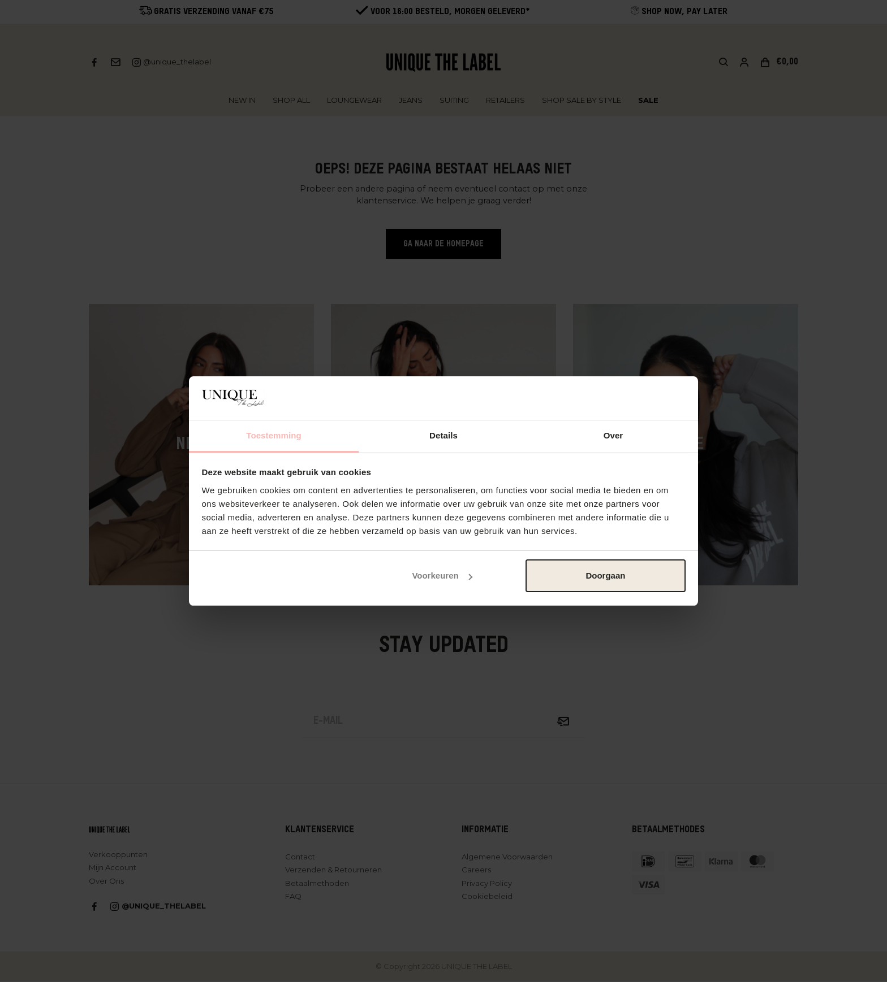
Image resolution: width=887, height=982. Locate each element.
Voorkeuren (442, 575)
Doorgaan (605, 575)
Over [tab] (613, 435)
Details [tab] (443, 435)
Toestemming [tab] (274, 435)
